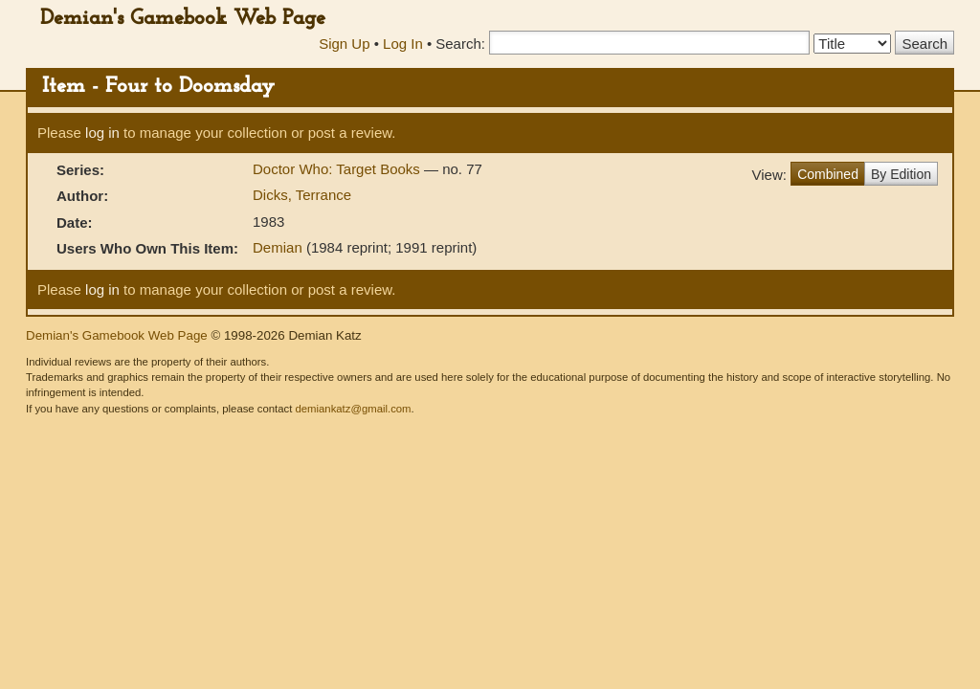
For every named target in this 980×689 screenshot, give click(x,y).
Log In (403, 43)
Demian (277, 247)
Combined (827, 174)
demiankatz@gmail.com (353, 408)
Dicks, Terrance (302, 195)
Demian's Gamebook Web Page (182, 19)
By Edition (901, 174)
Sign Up (344, 43)
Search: (460, 43)
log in (102, 132)
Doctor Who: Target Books (338, 169)
